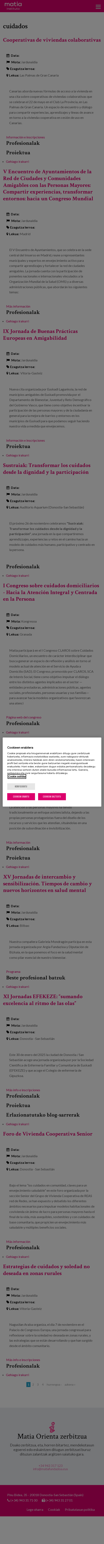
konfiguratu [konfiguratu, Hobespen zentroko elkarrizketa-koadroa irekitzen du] (21, 786)
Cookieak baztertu (52, 796)
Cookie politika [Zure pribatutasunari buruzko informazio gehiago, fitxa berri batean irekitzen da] (17, 776)
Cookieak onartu (21, 796)
